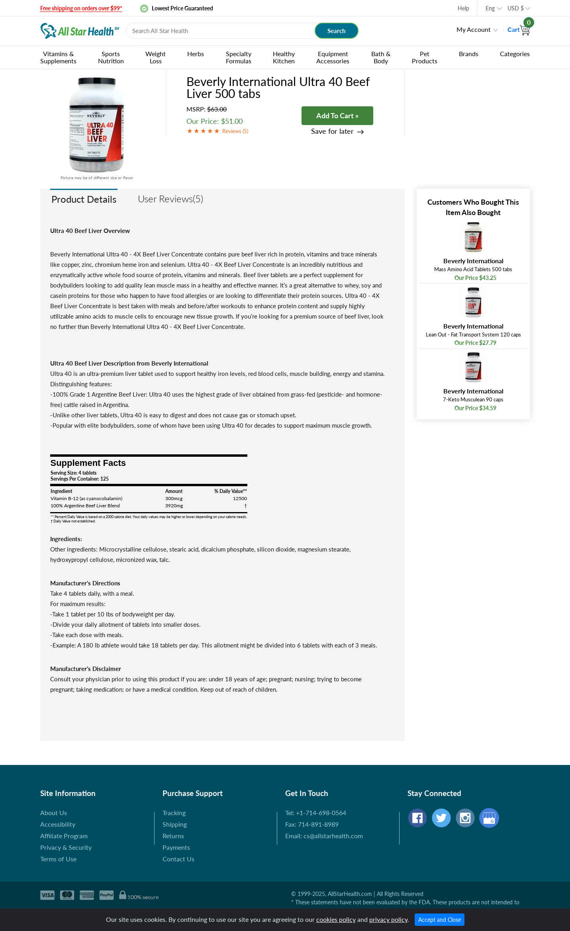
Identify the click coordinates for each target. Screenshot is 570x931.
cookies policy (336, 919)
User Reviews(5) (170, 198)
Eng (490, 8)
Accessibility (57, 824)
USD (515, 8)
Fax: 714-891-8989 (312, 824)
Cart (518, 29)
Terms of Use (58, 859)
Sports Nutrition (111, 57)
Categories (515, 53)
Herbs (195, 53)
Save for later (332, 131)
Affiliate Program (64, 835)
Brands (468, 53)
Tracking (174, 812)
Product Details (83, 199)
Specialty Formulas (238, 57)
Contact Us (178, 859)
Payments (176, 847)
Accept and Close (439, 919)
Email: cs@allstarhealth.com (324, 835)
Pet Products (424, 57)
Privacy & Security (66, 847)
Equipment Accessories (332, 57)
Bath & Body (380, 57)
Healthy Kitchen (284, 57)
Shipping (175, 824)
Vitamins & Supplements (58, 57)
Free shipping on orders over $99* (81, 8)
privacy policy (388, 919)
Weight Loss (155, 57)
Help (463, 8)
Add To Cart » (337, 115)
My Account (473, 29)
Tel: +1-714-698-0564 (315, 812)
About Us (53, 812)
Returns (173, 835)
